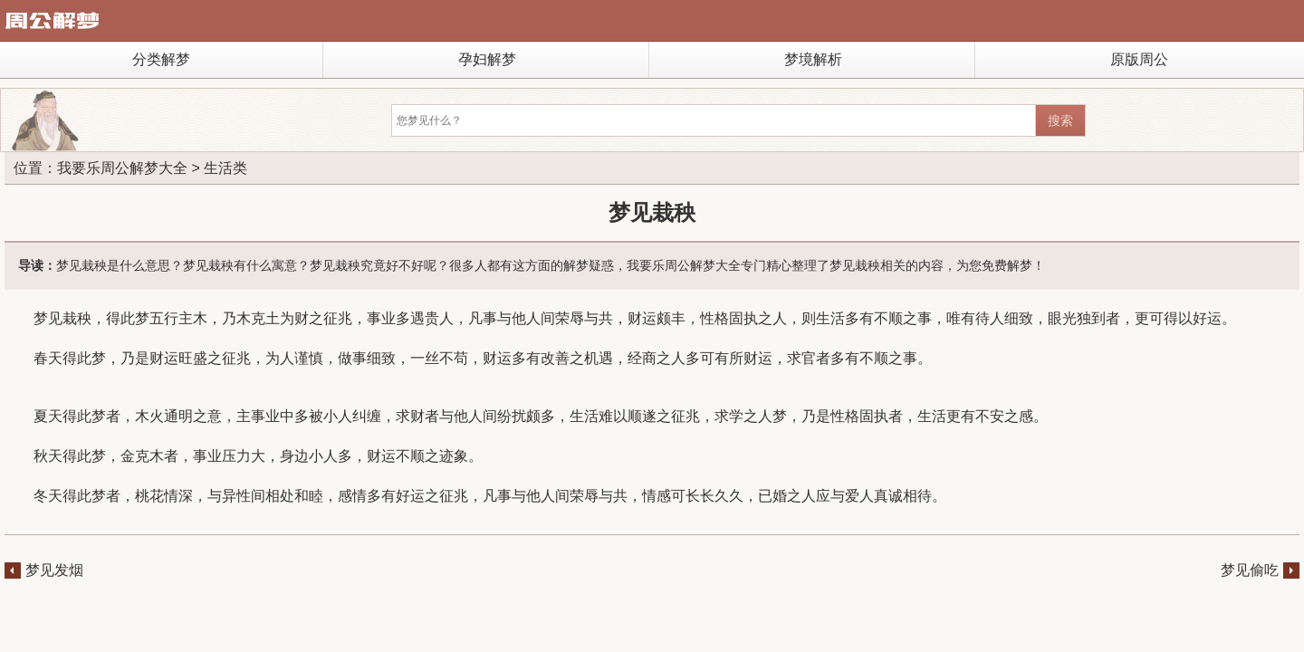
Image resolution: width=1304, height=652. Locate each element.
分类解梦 (161, 59)
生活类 (225, 168)
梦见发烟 (54, 570)
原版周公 (1139, 59)
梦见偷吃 (1250, 570)
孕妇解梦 (487, 59)
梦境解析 (813, 59)
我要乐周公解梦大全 (122, 168)
